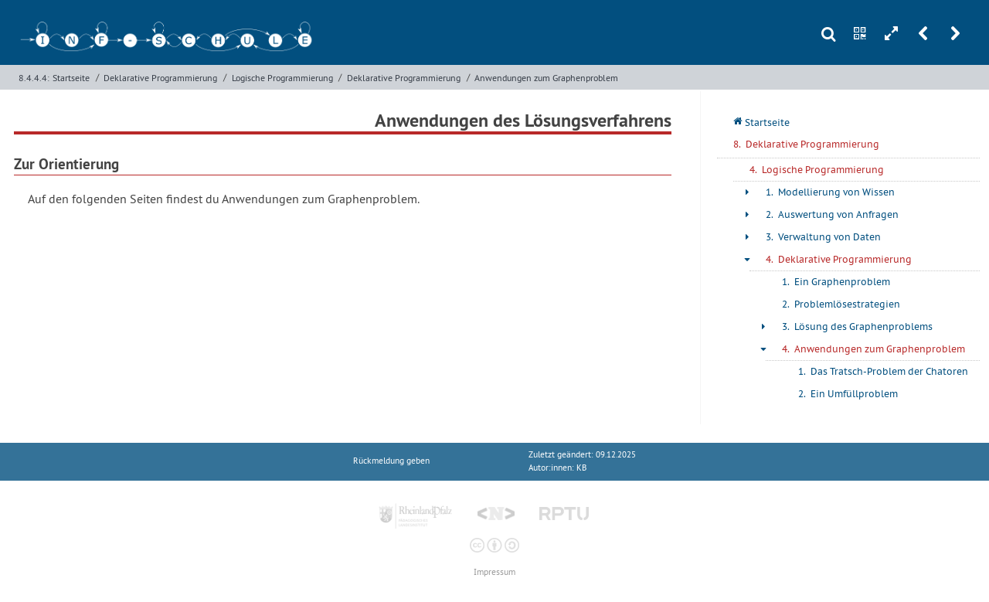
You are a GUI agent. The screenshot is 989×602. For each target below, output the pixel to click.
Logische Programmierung (282, 77)
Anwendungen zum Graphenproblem (546, 77)
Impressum (494, 572)
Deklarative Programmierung (160, 77)
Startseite (71, 77)
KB (581, 468)
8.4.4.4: (34, 77)
